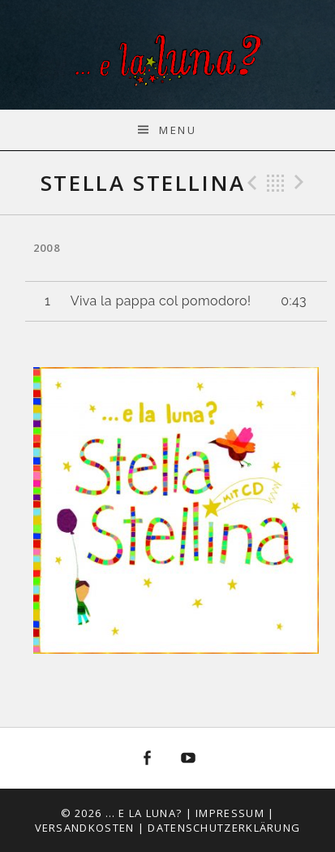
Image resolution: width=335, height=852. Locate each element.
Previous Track (250, 182)
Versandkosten (85, 827)
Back (276, 182)
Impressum (229, 813)
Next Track (302, 182)
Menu (177, 130)
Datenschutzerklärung (224, 827)
